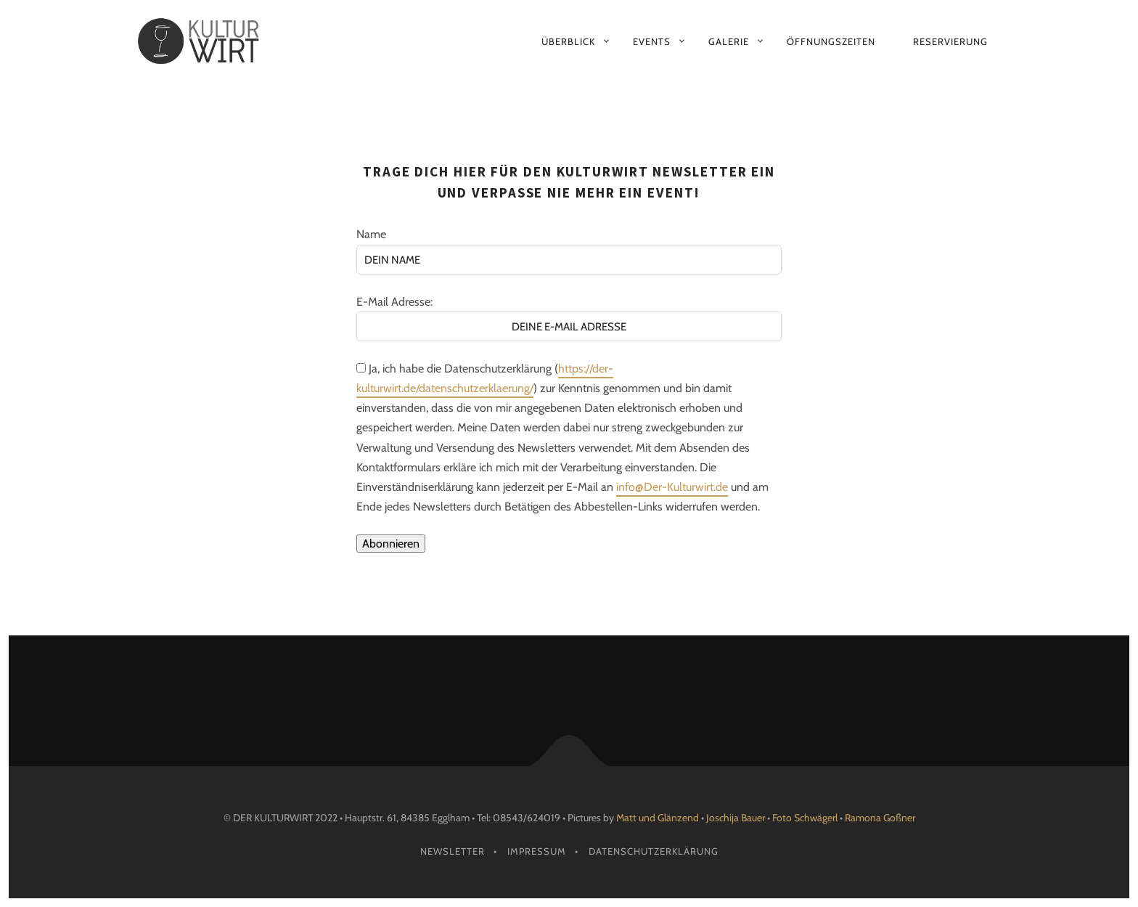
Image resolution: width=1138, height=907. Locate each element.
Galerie (728, 41)
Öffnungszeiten (831, 41)
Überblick (568, 41)
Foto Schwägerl (805, 817)
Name (371, 234)
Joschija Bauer (736, 817)
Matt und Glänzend (657, 817)
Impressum (536, 851)
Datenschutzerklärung (654, 851)
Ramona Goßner (880, 817)
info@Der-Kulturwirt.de (672, 487)
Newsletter (452, 851)
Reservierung (950, 41)
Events (652, 41)
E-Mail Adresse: (394, 302)
